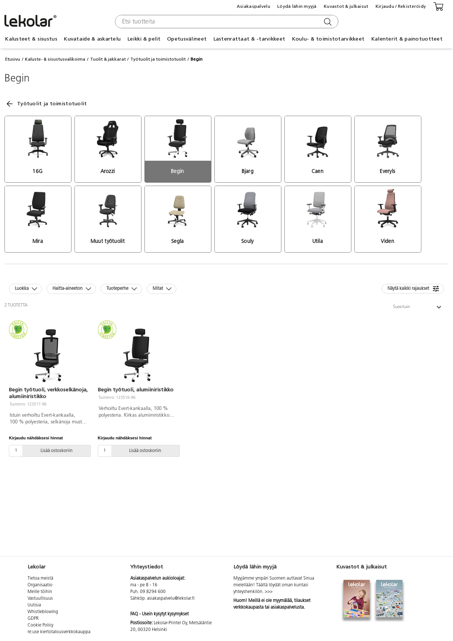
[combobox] (225, 21)
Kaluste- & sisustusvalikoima (55, 59)
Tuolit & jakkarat (108, 59)
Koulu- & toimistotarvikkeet (328, 39)
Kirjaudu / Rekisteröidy (401, 6)
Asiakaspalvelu (253, 6)
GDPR (33, 618)
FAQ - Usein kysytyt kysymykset (159, 614)
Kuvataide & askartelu (92, 39)
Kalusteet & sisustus (31, 39)
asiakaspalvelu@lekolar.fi (171, 598)
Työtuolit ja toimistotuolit (158, 59)
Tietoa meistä (40, 578)
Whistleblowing (43, 612)
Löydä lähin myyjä (297, 6)
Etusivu (12, 59)
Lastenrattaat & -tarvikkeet (249, 39)
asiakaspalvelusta (287, 607)
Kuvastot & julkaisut (346, 6)
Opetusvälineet (187, 39)
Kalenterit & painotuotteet (407, 39)
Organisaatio (40, 585)
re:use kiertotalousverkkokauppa (59, 632)
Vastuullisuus (40, 598)
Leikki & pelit (144, 39)
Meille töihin (40, 592)
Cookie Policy (40, 625)
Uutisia (34, 605)
